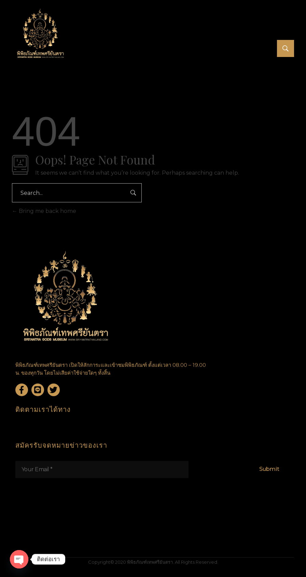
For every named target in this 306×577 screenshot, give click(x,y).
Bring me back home (44, 211)
